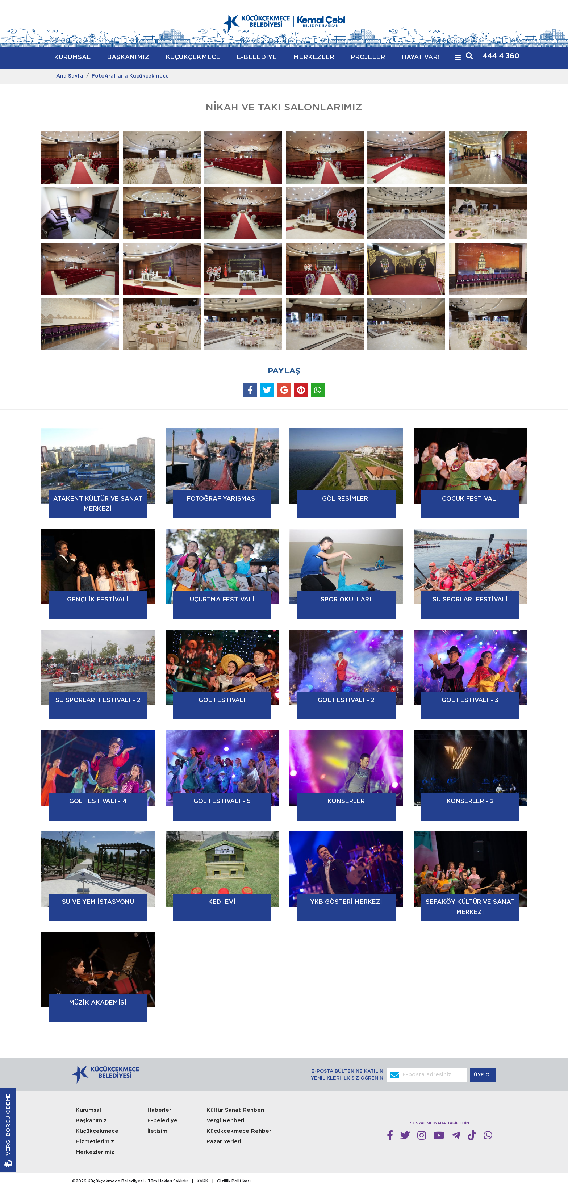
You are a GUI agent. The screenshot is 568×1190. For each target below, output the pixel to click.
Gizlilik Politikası (234, 1181)
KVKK (202, 1181)
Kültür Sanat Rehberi (235, 1110)
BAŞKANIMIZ (128, 57)
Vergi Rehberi (225, 1120)
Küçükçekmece (97, 1131)
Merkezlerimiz (95, 1152)
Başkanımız (91, 1120)
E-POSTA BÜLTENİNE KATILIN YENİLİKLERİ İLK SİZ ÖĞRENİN (347, 1075)
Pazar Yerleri (223, 1141)
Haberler (159, 1110)
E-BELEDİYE (257, 57)
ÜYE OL (484, 1075)
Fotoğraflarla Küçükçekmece (130, 76)
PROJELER (368, 57)
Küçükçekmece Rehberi (239, 1131)
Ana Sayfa (69, 76)
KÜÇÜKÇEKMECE (193, 57)
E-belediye (162, 1120)
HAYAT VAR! (420, 57)
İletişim (157, 1131)
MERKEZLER (313, 57)
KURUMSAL (72, 57)
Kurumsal (88, 1110)
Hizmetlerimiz (95, 1141)
